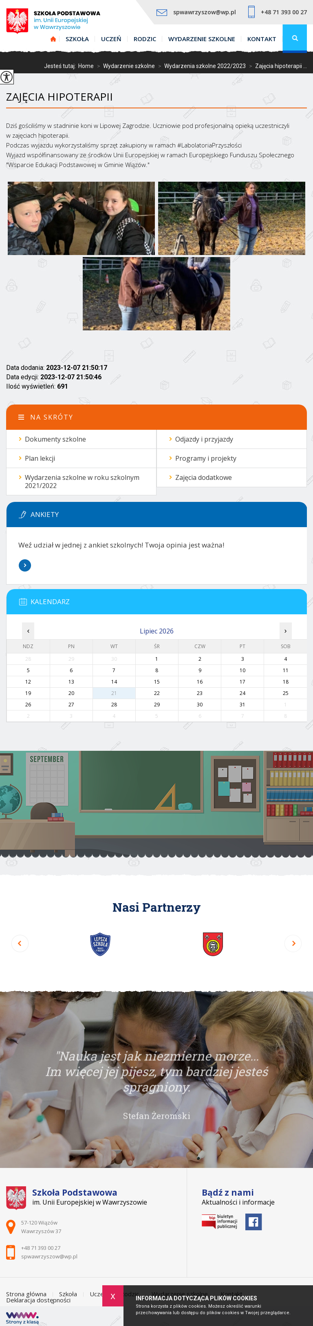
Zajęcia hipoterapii (59, 97)
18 (286, 681)
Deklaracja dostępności (38, 1300)
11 (286, 670)
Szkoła (77, 39)
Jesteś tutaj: (61, 66)
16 (200, 681)
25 (286, 693)
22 (157, 693)
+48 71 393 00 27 (277, 12)
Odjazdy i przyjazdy (204, 439)
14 (114, 681)
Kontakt (261, 39)
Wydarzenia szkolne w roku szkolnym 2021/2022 (82, 481)
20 (71, 693)
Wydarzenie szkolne (201, 39)
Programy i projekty (205, 458)
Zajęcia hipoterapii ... (276, 66)
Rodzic (145, 39)
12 (28, 681)
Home (86, 66)
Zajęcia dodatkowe (203, 477)
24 (242, 693)
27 (71, 704)
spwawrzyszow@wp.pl (196, 12)
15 (157, 681)
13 (71, 681)
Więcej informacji (24, 565)
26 (28, 704)
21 (114, 693)
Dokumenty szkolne (55, 439)
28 (114, 704)
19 (28, 693)
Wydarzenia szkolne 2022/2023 (200, 66)
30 (200, 704)
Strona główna (53, 38)
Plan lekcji (40, 458)
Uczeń (111, 39)
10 (242, 670)
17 (242, 681)
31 (242, 704)
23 (200, 693)
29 (157, 704)
